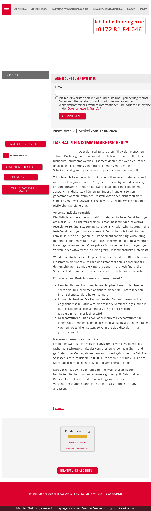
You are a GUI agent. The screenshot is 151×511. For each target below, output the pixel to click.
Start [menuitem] (6, 9)
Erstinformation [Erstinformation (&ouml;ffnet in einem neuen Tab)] (95, 493)
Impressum (36, 493)
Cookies (125, 508)
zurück (59, 408)
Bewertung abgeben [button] (76, 470)
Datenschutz (76, 493)
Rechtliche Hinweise (56, 493)
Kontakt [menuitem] (131, 9)
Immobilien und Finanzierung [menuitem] (108, 9)
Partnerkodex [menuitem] (12, 75)
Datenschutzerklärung (82, 108)
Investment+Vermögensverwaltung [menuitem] (70, 9)
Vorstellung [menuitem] (20, 9)
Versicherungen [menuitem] (39, 9)
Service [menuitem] (143, 9)
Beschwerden (114, 493)
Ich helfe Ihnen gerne (119, 22)
